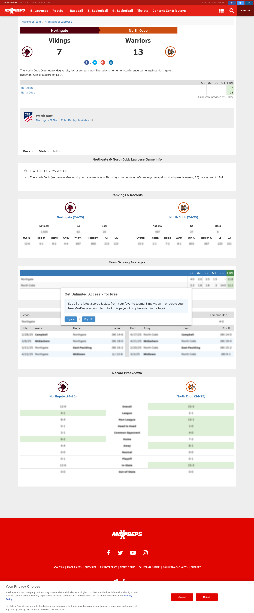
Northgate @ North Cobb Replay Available (62, 120)
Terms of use (127, 567)
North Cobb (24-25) (183, 217)
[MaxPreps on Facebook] (232, 3)
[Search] (231, 10)
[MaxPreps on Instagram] (249, 3)
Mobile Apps (74, 567)
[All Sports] (192, 10)
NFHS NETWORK (41, 2)
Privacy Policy (108, 567)
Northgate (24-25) (70, 217)
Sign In (71, 319)
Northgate (59, 30)
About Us (58, 567)
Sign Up (88, 319)
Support (196, 567)
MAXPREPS (10, 2)
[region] (127, 597)
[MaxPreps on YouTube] (133, 552)
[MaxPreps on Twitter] (240, 3)
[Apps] (221, 10)
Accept (182, 597)
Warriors (138, 40)
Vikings (59, 40)
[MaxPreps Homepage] (127, 534)
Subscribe (90, 567)
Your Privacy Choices (175, 567)
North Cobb (138, 30)
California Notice (149, 567)
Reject (206, 597)
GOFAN (24, 2)
